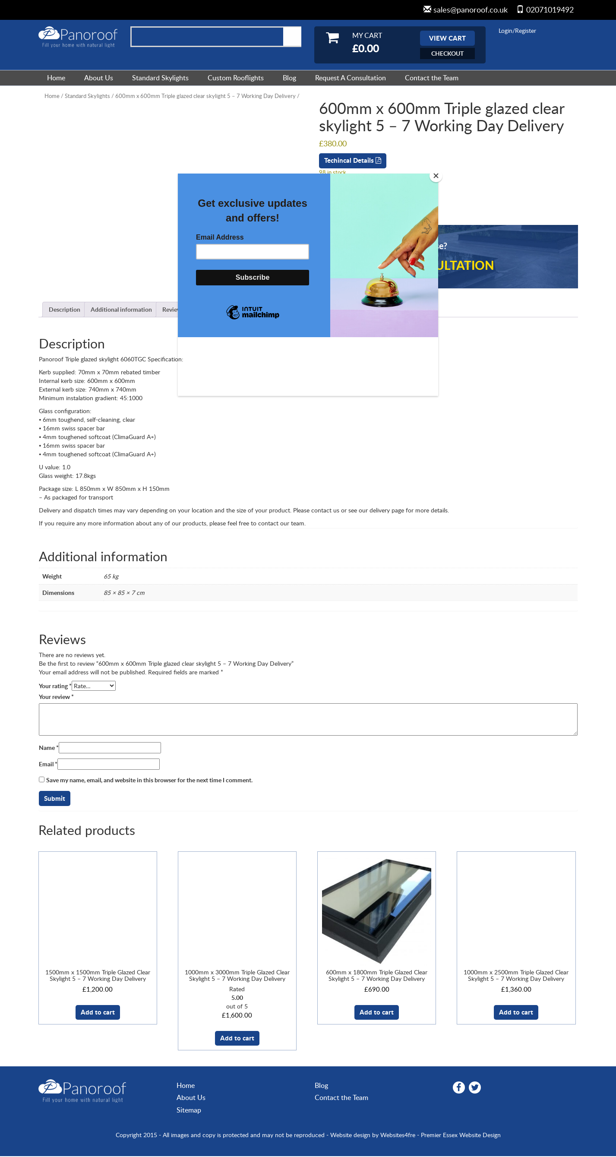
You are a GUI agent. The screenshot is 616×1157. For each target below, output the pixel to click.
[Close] (436, 175)
